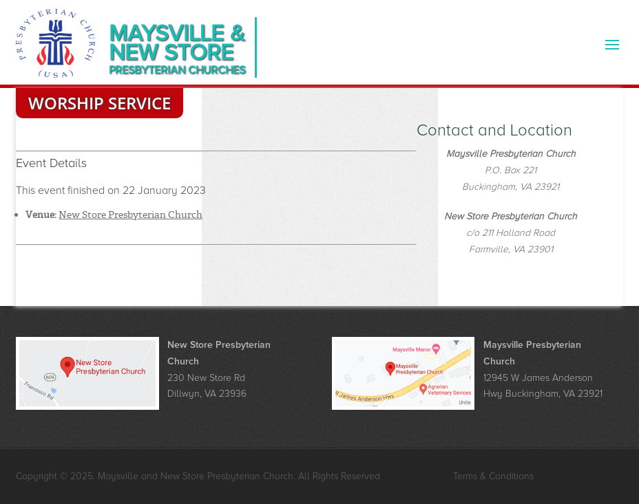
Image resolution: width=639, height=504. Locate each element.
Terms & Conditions (493, 476)
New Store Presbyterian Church (130, 214)
